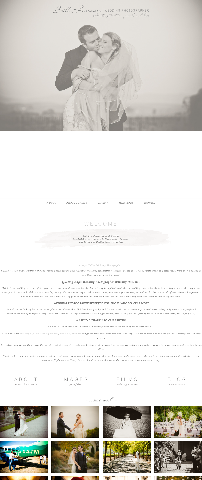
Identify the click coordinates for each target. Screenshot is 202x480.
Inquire (150, 202)
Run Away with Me (70, 333)
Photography (76, 202)
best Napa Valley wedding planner (39, 333)
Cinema (103, 202)
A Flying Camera (76, 360)
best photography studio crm (69, 344)
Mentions (126, 202)
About (51, 202)
